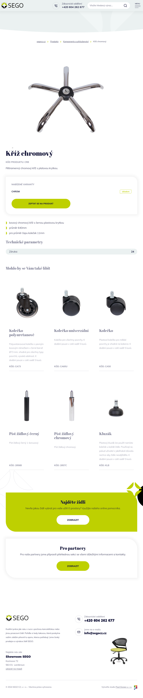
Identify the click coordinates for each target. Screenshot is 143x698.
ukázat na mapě (14, 668)
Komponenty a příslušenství (75, 41)
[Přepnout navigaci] (137, 5)
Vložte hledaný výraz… (101, 5)
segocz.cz (41, 41)
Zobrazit (73, 519)
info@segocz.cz (95, 633)
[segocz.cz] (12, 5)
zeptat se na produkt (40, 203)
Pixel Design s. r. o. (124, 687)
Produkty (54, 41)
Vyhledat (125, 5)
